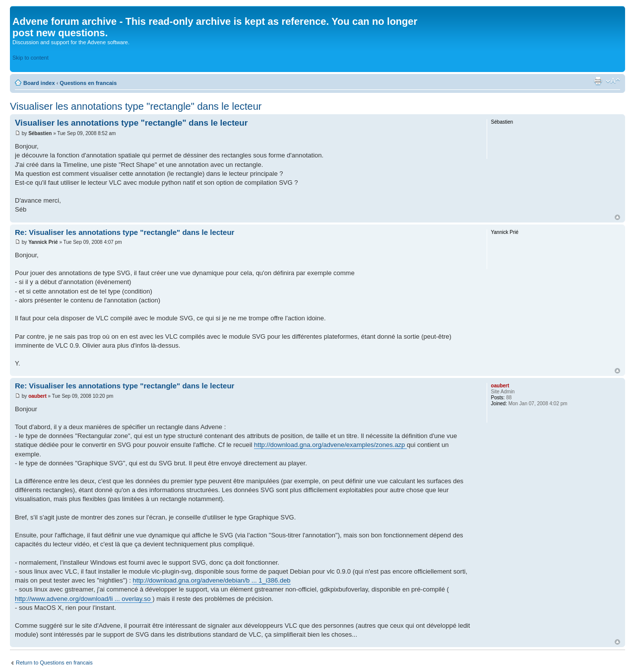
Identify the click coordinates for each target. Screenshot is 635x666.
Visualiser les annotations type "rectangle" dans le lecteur (135, 106)
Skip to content (30, 58)
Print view (597, 80)
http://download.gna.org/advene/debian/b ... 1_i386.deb (212, 580)
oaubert (38, 396)
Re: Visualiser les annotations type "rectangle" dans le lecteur (124, 232)
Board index (40, 83)
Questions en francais (88, 83)
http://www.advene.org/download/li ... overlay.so (83, 598)
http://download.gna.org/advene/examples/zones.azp (330, 444)
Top (617, 217)
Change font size (613, 80)
